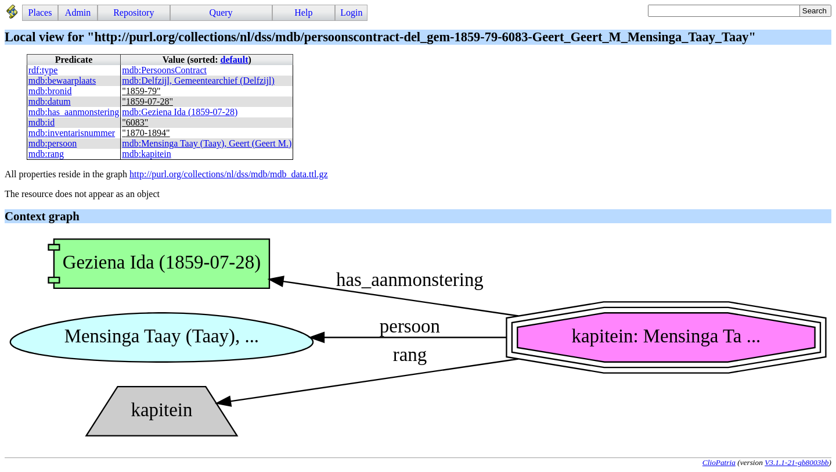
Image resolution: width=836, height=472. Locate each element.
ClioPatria (719, 462)
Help (303, 12)
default (234, 60)
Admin (78, 12)
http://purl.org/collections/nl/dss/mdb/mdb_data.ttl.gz (228, 174)
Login (351, 12)
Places (40, 12)
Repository (133, 12)
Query (221, 12)
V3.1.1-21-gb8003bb (796, 462)
